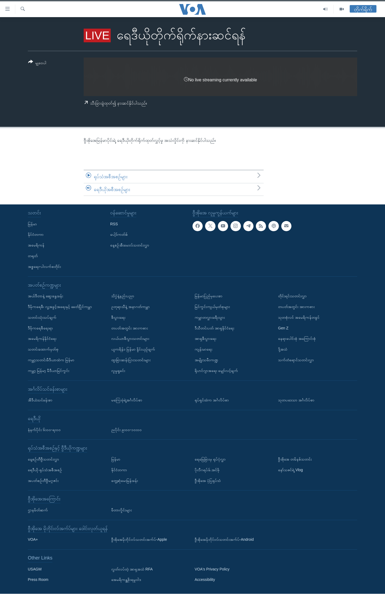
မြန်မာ (32, 224)
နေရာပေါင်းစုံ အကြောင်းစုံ (297, 339)
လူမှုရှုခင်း (118, 370)
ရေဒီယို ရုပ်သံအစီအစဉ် (45, 470)
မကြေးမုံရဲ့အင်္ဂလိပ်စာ (126, 400)
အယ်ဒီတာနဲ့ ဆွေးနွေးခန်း (45, 296)
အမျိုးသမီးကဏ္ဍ (206, 360)
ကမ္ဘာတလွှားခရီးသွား (210, 317)
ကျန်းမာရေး (203, 349)
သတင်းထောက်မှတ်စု (43, 349)
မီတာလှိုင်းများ (121, 510)
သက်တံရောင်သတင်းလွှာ (296, 360)
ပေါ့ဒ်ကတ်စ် (119, 235)
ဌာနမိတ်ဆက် (38, 510)
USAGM (34, 569)
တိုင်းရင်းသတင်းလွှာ (292, 296)
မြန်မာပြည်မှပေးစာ (208, 296)
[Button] (37, 63)
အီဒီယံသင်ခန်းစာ (40, 400)
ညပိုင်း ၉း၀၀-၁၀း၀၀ (126, 430)
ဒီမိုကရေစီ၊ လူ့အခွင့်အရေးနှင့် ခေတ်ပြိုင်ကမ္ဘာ (60, 306)
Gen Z (283, 328)
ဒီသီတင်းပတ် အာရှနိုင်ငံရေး (214, 328)
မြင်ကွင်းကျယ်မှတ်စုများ (212, 306)
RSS (114, 224)
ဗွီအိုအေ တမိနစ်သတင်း (295, 459)
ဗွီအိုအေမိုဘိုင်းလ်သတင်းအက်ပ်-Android (224, 540)
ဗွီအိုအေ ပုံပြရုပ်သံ (208, 480)
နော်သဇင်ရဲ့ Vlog (290, 470)
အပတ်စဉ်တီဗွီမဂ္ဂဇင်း (43, 480)
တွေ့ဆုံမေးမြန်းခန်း (124, 480)
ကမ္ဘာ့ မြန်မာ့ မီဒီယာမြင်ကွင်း (48, 370)
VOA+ (33, 540)
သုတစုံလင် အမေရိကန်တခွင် (298, 317)
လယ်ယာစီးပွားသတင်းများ (130, 339)
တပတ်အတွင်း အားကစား (129, 328)
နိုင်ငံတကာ (36, 235)
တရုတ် (33, 256)
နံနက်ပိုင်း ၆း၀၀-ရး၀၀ (44, 430)
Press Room (38, 580)
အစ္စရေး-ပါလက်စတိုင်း (44, 266)
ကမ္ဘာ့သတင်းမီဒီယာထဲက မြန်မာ (51, 360)
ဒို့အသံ (282, 349)
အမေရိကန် (36, 245)
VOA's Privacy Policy (212, 569)
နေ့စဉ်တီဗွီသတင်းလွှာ (43, 459)
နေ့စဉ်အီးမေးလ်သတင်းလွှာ (129, 245)
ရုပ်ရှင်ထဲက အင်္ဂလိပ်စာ (212, 400)
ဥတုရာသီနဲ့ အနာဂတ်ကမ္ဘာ (130, 306)
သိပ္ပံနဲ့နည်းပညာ (122, 296)
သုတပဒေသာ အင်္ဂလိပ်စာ (296, 400)
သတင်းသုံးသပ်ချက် (42, 317)
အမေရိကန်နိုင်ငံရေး (42, 339)
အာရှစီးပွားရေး (205, 339)
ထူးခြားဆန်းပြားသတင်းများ (131, 360)
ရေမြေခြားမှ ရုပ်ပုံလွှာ (210, 459)
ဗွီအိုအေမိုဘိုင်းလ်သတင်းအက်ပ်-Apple (139, 540)
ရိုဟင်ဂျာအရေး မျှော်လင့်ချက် (216, 370)
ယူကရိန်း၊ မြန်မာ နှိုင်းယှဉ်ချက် (133, 349)
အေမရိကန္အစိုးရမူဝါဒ (126, 580)
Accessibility (205, 580)
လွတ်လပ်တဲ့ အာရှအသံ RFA (132, 569)
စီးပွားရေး (118, 317)
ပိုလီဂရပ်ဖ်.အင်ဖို (207, 470)
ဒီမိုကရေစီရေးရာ (40, 328)
